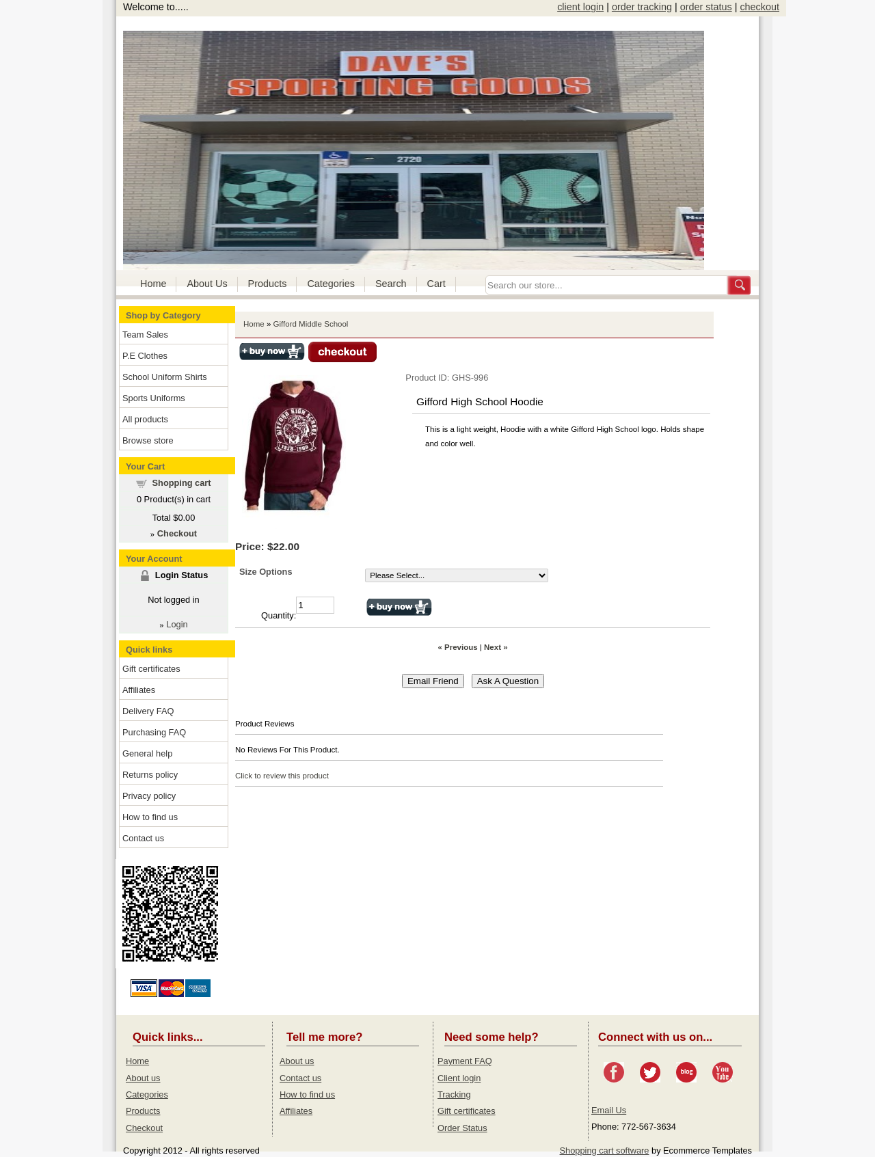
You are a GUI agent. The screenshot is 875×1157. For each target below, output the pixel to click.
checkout (759, 6)
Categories (331, 283)
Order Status (462, 1128)
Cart (436, 283)
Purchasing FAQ (154, 732)
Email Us (608, 1110)
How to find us (150, 817)
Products (267, 283)
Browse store (148, 440)
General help (147, 753)
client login (580, 6)
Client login (459, 1078)
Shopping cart (181, 483)
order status (706, 6)
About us (143, 1078)
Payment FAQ (465, 1061)
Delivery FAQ (148, 711)
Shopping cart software (604, 1150)
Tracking (454, 1094)
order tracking (642, 6)
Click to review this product (282, 776)
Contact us (143, 838)
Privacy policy (149, 796)
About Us (207, 283)
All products (145, 419)
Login (176, 624)
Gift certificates (151, 669)
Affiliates (138, 690)
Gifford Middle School (311, 324)
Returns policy (150, 775)
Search (391, 283)
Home (153, 283)
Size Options (266, 572)
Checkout (144, 1128)
